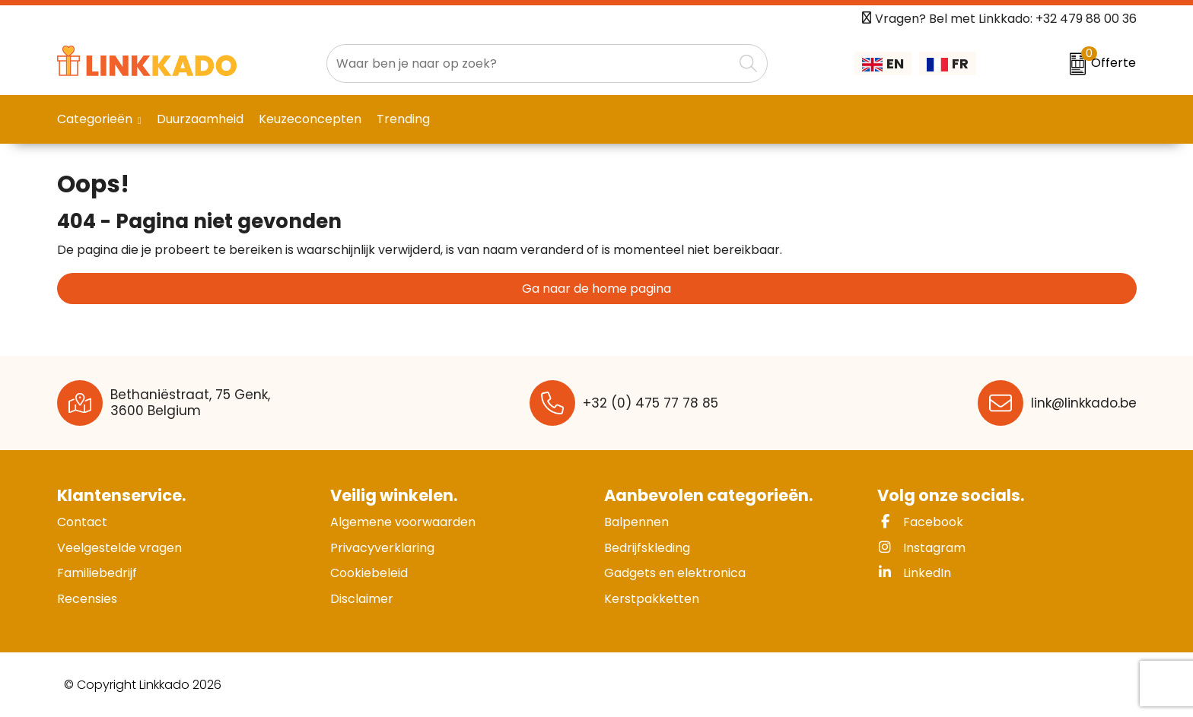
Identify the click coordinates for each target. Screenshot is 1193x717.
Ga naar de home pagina (596, 288)
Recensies (87, 599)
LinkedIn (914, 573)
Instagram (921, 548)
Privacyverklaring (382, 548)
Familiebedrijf (97, 573)
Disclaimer (361, 599)
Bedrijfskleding (647, 548)
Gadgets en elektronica (675, 573)
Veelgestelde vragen (119, 548)
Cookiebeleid (369, 573)
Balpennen (636, 522)
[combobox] (530, 63)
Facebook (920, 522)
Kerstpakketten (651, 599)
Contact (82, 522)
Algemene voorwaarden (403, 522)
